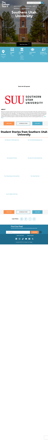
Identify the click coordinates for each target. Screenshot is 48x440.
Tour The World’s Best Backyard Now (35, 140)
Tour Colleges (28, 6)
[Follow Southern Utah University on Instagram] (34, 219)
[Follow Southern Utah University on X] (30, 219)
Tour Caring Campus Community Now (11, 176)
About (35, 6)
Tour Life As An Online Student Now (35, 158)
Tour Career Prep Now (35, 176)
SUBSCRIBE (34, 232)
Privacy (31, 242)
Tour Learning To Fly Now (12, 158)
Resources (17, 8)
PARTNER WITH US (25, 8)
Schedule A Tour (23, 123)
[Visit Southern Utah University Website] (21, 219)
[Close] (40, 232)
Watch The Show (18, 6)
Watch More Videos (25, 44)
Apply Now (8, 123)
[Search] (42, 3)
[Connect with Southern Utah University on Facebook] (25, 219)
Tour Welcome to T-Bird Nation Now (12, 140)
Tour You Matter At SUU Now (12, 194)
